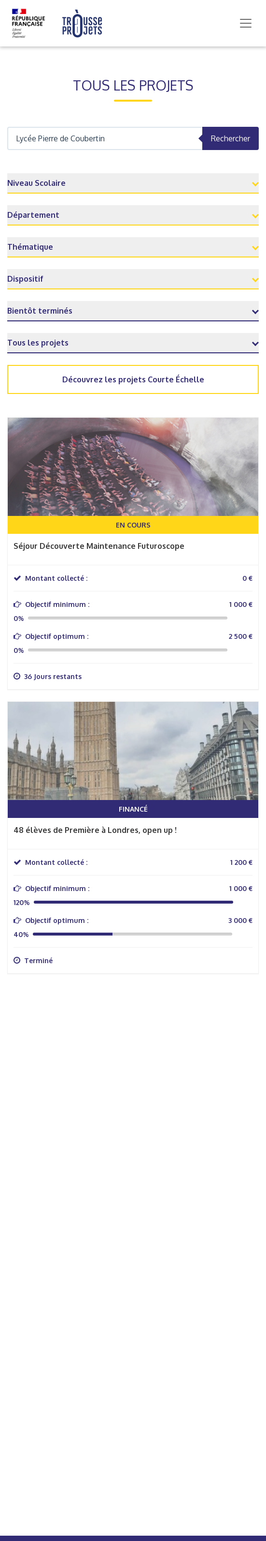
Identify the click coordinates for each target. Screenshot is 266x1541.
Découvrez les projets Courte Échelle (133, 379)
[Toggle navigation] (246, 23)
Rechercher (230, 138)
